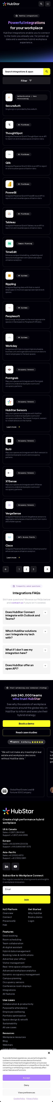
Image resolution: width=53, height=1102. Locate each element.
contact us (17, 602)
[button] (49, 1053)
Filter (26, 80)
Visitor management (14, 962)
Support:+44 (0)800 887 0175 (17, 846)
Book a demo (35, 917)
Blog (5, 1041)
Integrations (9, 990)
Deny (26, 1085)
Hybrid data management (16, 951)
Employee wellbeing (14, 1011)
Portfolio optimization (14, 1015)
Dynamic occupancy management (21, 974)
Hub (5, 924)
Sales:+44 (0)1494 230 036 (15, 844)
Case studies (10, 1048)
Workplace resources (14, 1037)
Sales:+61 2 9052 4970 (13, 855)
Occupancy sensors (13, 982)
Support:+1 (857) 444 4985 (15, 835)
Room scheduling (12, 939)
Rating (26, 742)
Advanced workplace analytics (19, 970)
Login (31, 920)
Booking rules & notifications (18, 955)
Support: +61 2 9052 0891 (14, 858)
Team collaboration (13, 943)
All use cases (9, 1027)
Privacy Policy (32, 1099)
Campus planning (12, 978)
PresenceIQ (9, 920)
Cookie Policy (19, 1099)
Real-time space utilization (17, 966)
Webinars (8, 1044)
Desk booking (10, 935)
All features (9, 993)
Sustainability (10, 1023)
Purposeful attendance (15, 1007)
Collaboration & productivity (18, 1004)
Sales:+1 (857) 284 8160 (14, 832)
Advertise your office (14, 958)
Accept (26, 1077)
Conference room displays (17, 986)
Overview (8, 913)
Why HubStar (35, 913)
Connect (7, 917)
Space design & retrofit (15, 1019)
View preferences (26, 1092)
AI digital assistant (12, 947)
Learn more (13, 427)
